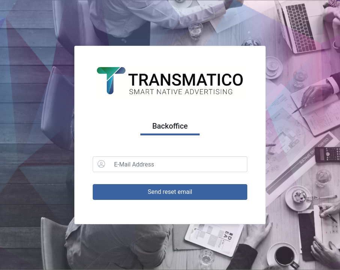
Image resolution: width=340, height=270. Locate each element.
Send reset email (170, 191)
